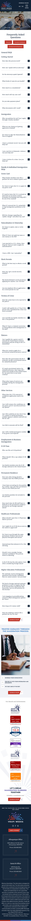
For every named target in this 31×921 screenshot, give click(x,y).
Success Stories (21, 808)
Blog (13, 809)
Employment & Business (15, 46)
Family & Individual (20, 42)
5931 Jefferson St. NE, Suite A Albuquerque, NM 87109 (15, 844)
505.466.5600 (18, 847)
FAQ (16, 808)
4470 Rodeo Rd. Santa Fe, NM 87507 (15, 868)
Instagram (13, 826)
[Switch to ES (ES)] (22, 6)
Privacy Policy (24, 916)
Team (6, 808)
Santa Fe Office (15, 875)
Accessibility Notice (14, 916)
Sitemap (26, 914)
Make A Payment (14, 830)
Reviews (27, 808)
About (3, 808)
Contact (17, 809)
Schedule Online (24, 2)
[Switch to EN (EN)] (19, 6)
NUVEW (6, 916)
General (8, 42)
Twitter (15, 826)
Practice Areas (11, 808)
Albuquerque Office (15, 851)
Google (18, 826)
